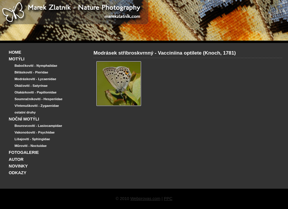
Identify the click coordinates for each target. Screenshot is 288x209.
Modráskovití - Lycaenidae (35, 79)
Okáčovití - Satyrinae (31, 85)
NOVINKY (18, 166)
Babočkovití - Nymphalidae (36, 65)
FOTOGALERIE (24, 152)
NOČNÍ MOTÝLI (24, 119)
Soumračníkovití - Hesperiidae (38, 99)
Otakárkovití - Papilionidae (36, 92)
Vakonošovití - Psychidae (35, 132)
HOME (15, 52)
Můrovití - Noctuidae (31, 145)
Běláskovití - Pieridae (31, 72)
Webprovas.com (145, 198)
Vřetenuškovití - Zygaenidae (37, 105)
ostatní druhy (25, 112)
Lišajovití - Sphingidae (32, 139)
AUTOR (16, 159)
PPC (168, 198)
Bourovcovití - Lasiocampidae (38, 125)
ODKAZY (17, 172)
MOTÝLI (16, 59)
